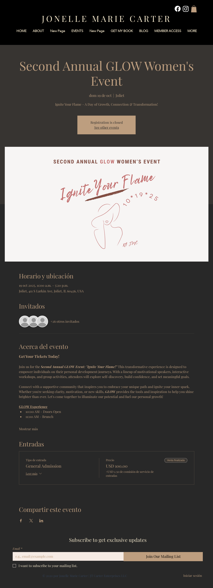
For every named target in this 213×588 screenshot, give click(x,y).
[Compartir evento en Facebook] (21, 520)
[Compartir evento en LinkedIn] (41, 520)
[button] (194, 8)
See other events (106, 127)
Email (17, 548)
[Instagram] (186, 9)
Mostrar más (28, 429)
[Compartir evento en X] (31, 520)
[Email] (67, 556)
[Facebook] (178, 9)
